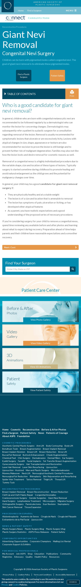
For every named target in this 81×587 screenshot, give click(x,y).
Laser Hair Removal (11, 467)
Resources (54, 556)
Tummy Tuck (8, 482)
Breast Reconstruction (38, 491)
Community (65, 553)
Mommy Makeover (11, 473)
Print (72, 93)
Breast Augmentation (30, 448)
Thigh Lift (48, 479)
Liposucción (37, 519)
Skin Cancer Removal (12, 507)
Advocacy (19, 556)
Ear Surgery (67, 458)
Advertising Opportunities (15, 541)
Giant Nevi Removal (57, 498)
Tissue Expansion (32, 507)
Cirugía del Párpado (67, 516)
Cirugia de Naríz (48, 516)
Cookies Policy (24, 575)
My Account (8, 553)
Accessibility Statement (65, 575)
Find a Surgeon (34, 10)
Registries (7, 556)
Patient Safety (28, 433)
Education (39, 553)
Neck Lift (26, 473)
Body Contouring (54, 445)
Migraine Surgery (66, 501)
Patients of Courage (57, 433)
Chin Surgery (24, 458)
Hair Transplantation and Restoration (44, 464)
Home (21, 10)
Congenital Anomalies (45, 495)
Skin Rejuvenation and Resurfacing (59, 476)
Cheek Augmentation (56, 455)
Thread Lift (60, 479)
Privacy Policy (8, 575)
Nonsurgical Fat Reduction (15, 476)
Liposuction (51, 467)
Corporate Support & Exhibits (16, 544)
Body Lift (69, 445)
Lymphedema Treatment (29, 501)
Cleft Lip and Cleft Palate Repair (17, 495)
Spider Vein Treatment (13, 479)
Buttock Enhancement (33, 455)
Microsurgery (49, 501)
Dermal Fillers (54, 458)
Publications (52, 553)
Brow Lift (62, 452)
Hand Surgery (8, 501)
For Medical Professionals (20, 551)
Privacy (5, 585)
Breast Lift (32, 452)
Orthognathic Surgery (13, 504)
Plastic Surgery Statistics (14, 532)
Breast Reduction (47, 452)
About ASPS (8, 436)
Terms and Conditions (43, 575)
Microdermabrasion (60, 470)
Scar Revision (49, 504)
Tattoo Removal (33, 479)
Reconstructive (31, 429)
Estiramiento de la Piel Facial (15, 519)
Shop (30, 553)
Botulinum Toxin (10, 448)
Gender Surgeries (37, 498)
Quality (29, 556)
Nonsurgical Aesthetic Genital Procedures (52, 473)
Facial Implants (34, 461)
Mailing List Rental (62, 541)
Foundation (23, 436)
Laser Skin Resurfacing (33, 467)
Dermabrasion (39, 458)
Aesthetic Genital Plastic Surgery (18, 445)
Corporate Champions (40, 541)
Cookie (15, 585)
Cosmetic (16, 429)
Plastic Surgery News (12, 529)
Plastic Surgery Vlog (55, 529)
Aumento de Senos (29, 516)
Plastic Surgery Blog (34, 529)
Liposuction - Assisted (13, 470)
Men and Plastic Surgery (37, 470)
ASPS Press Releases (38, 532)
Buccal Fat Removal (11, 455)
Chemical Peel (9, 458)
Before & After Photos (53, 429)
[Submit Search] (73, 269)
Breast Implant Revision (13, 452)
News (41, 433)
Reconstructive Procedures (14, 27)
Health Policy (41, 556)
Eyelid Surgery (9, 461)
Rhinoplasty (35, 476)
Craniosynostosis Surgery (14, 498)
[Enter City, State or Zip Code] (37, 269)
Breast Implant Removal (54, 448)
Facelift (21, 461)
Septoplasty (63, 504)
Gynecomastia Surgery (13, 464)
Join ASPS (21, 553)
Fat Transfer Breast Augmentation (59, 461)
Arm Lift (40, 445)
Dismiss (73, 582)
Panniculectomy (33, 504)
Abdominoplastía (10, 516)
